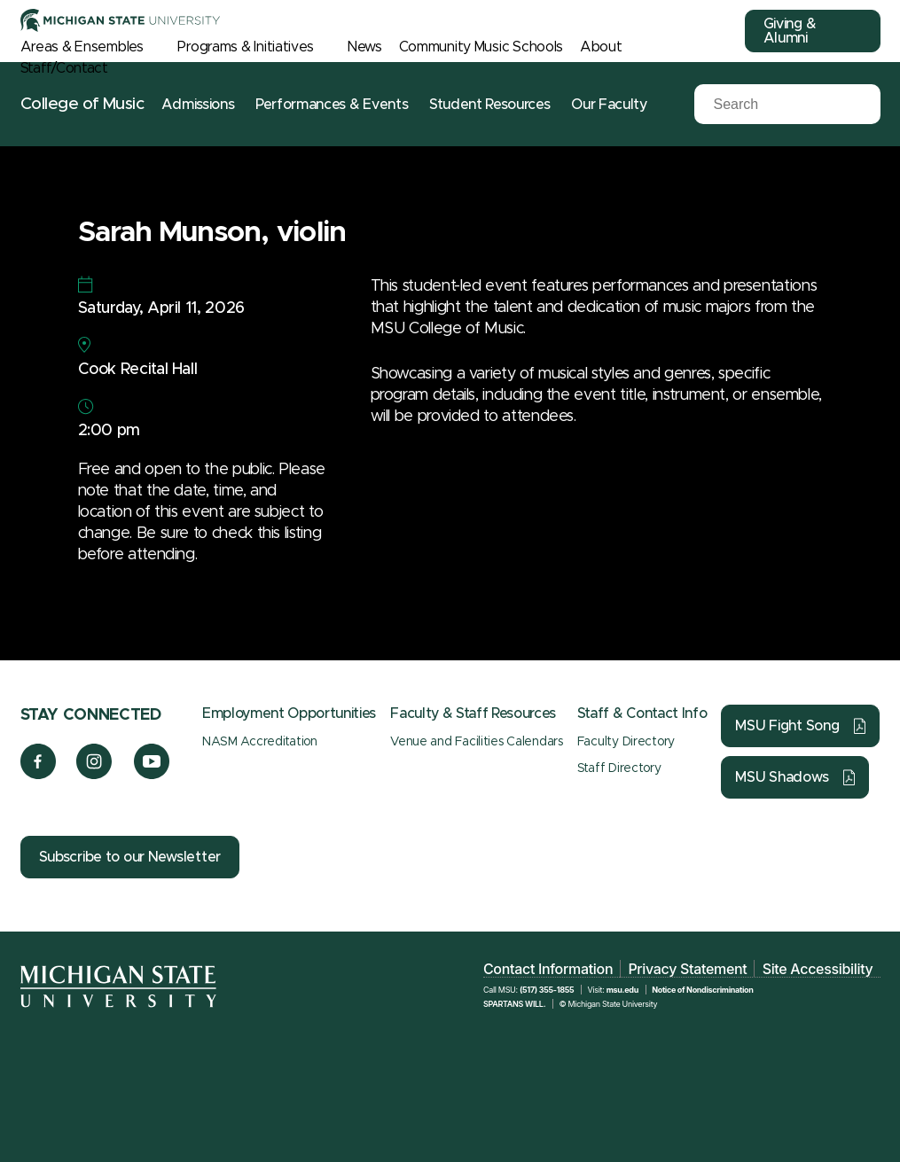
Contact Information (548, 969)
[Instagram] (94, 775)
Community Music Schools (481, 47)
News (365, 47)
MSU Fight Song (787, 726)
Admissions (197, 104)
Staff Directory (619, 768)
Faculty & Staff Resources (473, 713)
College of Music (82, 104)
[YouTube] (152, 775)
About (601, 47)
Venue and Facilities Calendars (476, 742)
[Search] (774, 104)
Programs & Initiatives (245, 47)
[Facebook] (38, 775)
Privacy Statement (687, 969)
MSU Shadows (781, 777)
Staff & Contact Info (642, 713)
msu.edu (622, 989)
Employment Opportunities (289, 713)
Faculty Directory (626, 742)
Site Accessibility (818, 969)
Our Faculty (608, 104)
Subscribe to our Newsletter (130, 857)
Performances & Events (331, 104)
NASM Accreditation (259, 742)
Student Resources (490, 104)
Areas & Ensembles (82, 47)
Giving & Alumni (790, 31)
